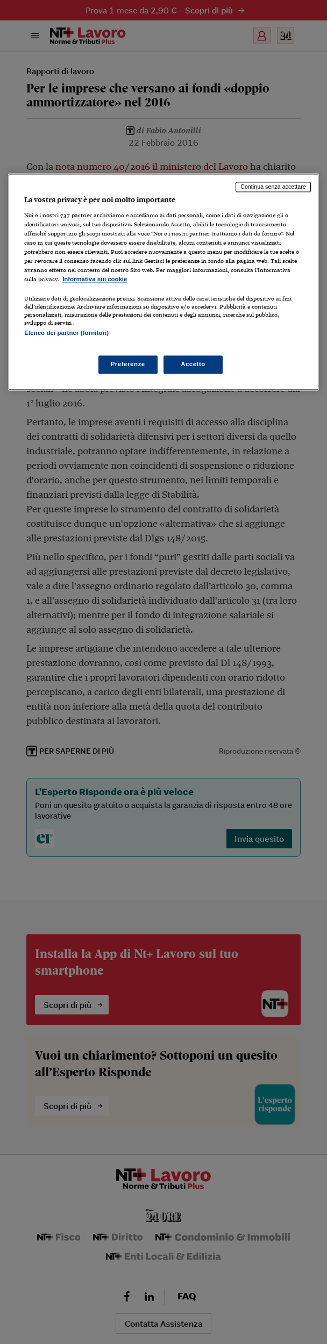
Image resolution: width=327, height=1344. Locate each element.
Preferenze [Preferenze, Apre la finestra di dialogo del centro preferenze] (128, 364)
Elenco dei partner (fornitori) (66, 333)
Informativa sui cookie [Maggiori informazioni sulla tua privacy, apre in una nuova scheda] (94, 279)
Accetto (193, 364)
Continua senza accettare (273, 186)
